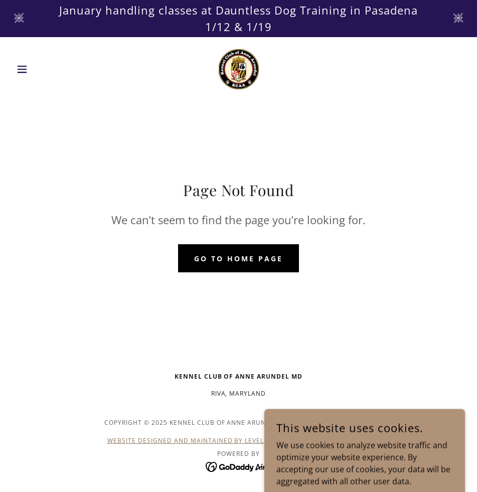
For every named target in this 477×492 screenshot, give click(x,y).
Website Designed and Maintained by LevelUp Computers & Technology (238, 440)
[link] (238, 69)
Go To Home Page (238, 258)
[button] (46, 69)
